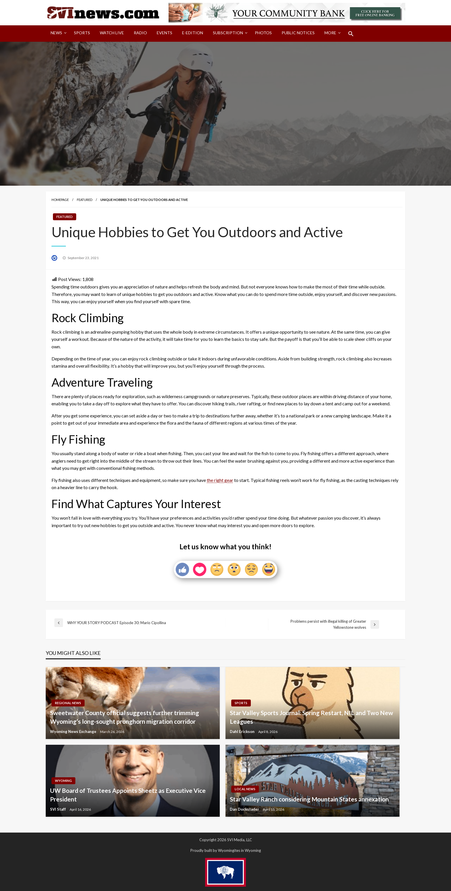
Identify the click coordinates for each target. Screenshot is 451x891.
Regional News (68, 703)
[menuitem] (57, 34)
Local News (245, 789)
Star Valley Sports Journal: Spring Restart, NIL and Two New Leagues (311, 717)
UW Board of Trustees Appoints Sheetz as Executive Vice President (128, 794)
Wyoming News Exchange (73, 731)
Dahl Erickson (242, 731)
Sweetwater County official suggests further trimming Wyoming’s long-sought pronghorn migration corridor (124, 717)
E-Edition (192, 32)
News (56, 32)
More (330, 32)
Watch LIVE (112, 32)
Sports (82, 32)
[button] (351, 34)
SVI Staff (58, 809)
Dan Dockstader (245, 809)
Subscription (228, 32)
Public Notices (298, 32)
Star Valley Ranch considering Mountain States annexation (309, 799)
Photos (263, 32)
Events (164, 32)
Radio (140, 32)
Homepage (60, 200)
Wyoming (63, 780)
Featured (84, 200)
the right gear (220, 480)
